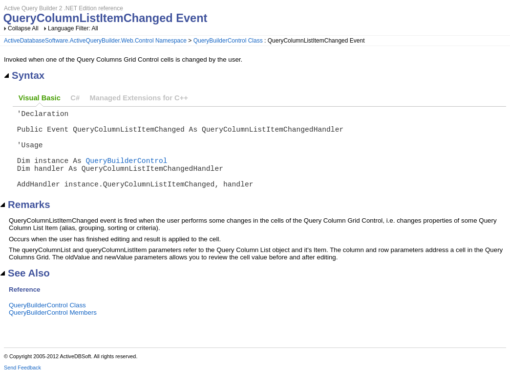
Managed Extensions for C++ (139, 98)
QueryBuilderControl (127, 172)
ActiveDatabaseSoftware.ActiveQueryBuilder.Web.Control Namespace (95, 40)
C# (75, 98)
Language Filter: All (73, 28)
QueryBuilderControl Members (53, 330)
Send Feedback (22, 385)
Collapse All (23, 28)
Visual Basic (40, 98)
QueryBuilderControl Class (228, 40)
